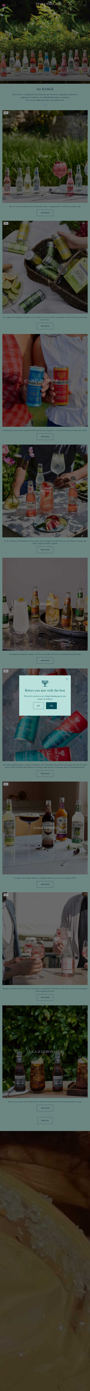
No (38, 706)
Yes (51, 706)
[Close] (67, 679)
